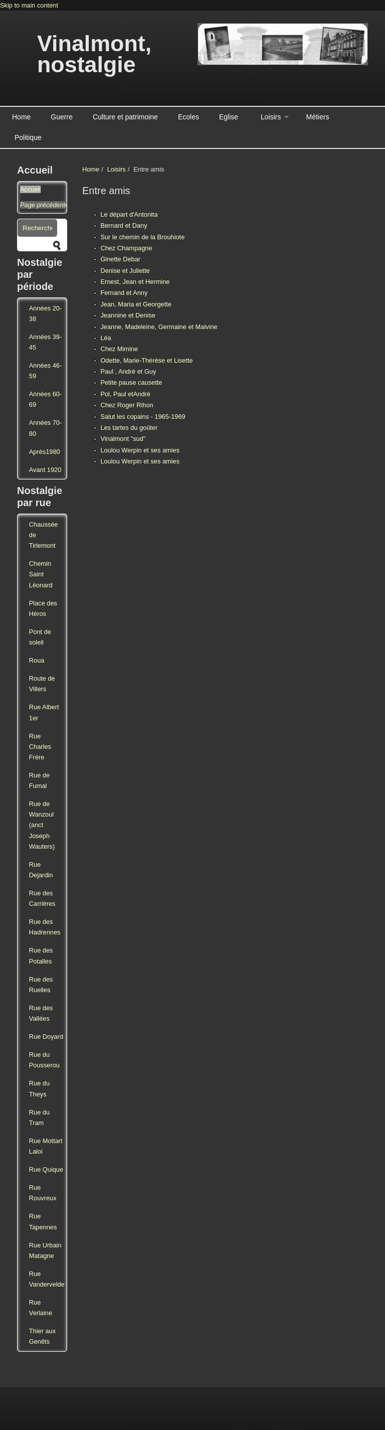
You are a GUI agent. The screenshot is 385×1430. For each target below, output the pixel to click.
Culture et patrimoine (125, 117)
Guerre (62, 117)
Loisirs (271, 117)
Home (21, 117)
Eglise (228, 117)
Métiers (317, 117)
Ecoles (188, 117)
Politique (28, 137)
